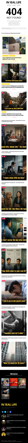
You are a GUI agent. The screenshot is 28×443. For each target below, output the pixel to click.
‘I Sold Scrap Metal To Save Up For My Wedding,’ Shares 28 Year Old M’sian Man (12, 114)
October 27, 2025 (4, 216)
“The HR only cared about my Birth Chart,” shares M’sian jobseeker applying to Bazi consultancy (12, 245)
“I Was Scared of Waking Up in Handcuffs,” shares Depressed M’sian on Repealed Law (12, 86)
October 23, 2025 (4, 278)
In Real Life (15, 441)
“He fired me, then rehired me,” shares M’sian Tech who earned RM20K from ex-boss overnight (12, 214)
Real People (12, 55)
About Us (6, 440)
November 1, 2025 (4, 123)
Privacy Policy (10, 440)
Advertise (2, 440)
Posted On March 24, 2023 (6, 60)
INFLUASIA (5, 441)
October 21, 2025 (4, 309)
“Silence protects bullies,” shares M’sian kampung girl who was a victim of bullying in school (13, 307)
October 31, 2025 (4, 154)
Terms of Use (14, 440)
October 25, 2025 (4, 247)
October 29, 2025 (4, 185)
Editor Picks (5, 55)
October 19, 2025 (4, 340)
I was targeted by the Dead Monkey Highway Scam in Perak (11, 58)
